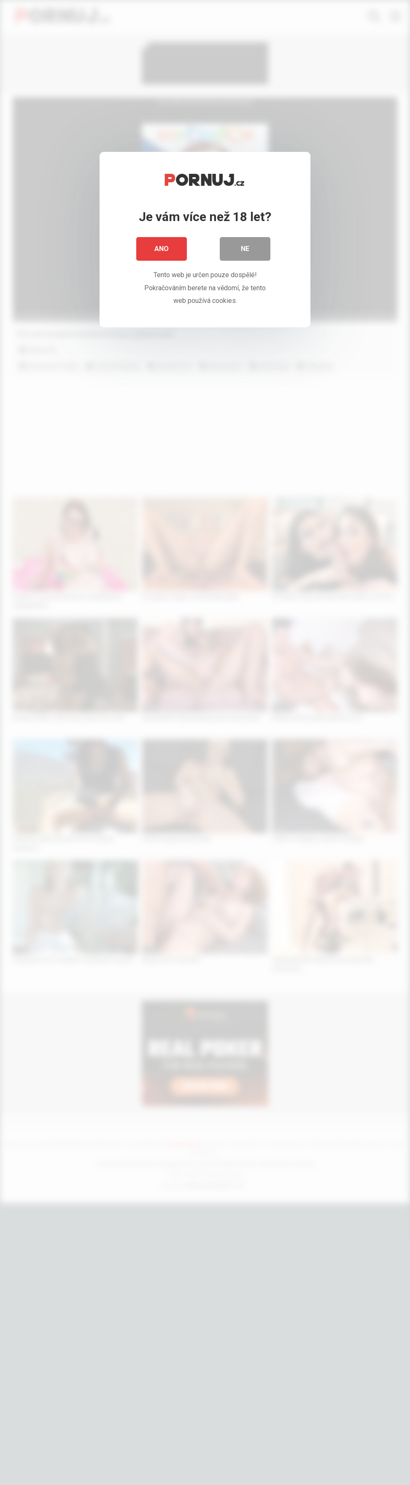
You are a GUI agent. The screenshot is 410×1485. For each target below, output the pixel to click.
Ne (245, 249)
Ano (161, 249)
